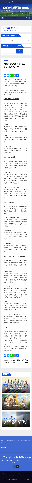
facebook (14, 30)
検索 (19, 51)
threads (8, 30)
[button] (26, 18)
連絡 (9, 479)
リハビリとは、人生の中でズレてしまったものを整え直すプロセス (16, 388)
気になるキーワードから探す (11, 46)
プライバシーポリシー (23, 479)
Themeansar (16, 475)
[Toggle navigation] (15, 18)
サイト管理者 (14, 479)
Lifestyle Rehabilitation (16, 7)
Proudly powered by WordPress (11, 473)
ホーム (5, 479)
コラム (6, 60)
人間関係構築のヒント (12, 401)
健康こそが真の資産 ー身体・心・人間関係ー (9, 362)
